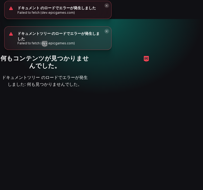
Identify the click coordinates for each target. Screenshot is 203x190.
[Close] (106, 31)
